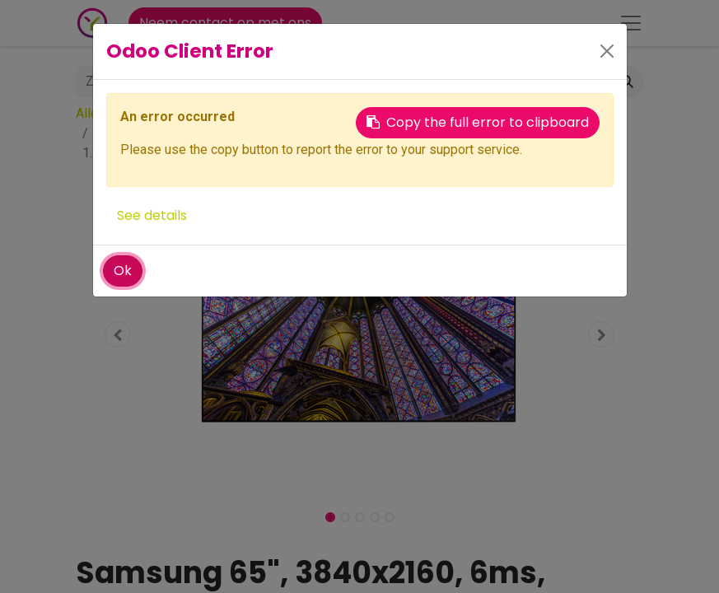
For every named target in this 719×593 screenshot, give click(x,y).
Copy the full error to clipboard (478, 122)
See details (152, 215)
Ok (123, 270)
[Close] (607, 51)
